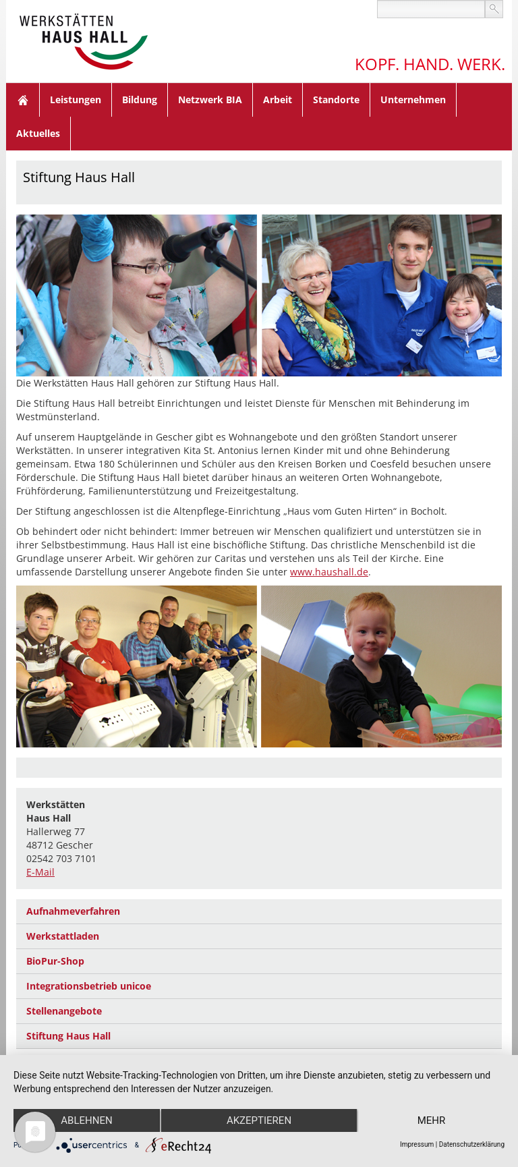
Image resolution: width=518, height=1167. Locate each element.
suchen (494, 9)
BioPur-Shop (55, 961)
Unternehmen (413, 99)
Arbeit (277, 99)
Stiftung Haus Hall (68, 1035)
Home (23, 100)
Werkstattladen (62, 936)
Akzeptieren (259, 1120)
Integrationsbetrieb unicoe (88, 985)
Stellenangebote (64, 1010)
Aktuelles (38, 133)
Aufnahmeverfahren (73, 911)
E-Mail (40, 871)
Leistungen (75, 99)
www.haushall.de (329, 571)
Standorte (336, 99)
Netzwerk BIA (210, 99)
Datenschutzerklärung (472, 1144)
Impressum (417, 1144)
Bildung (139, 99)
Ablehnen (86, 1120)
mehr (432, 1120)
